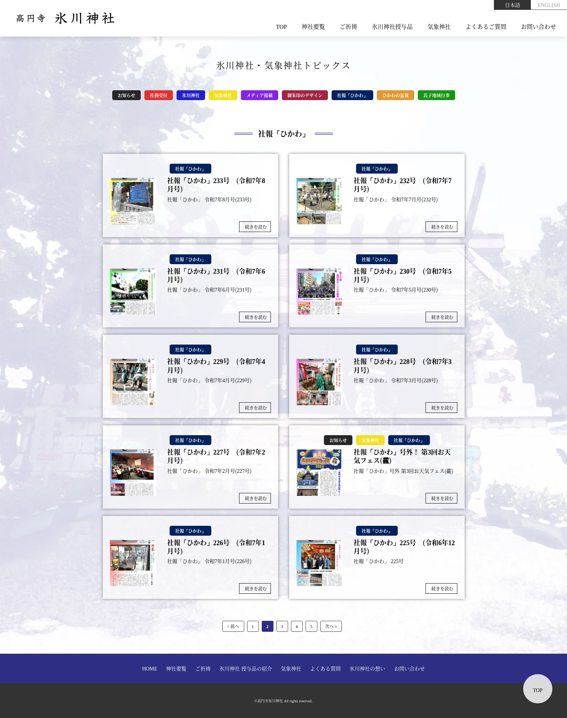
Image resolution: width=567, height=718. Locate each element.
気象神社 (439, 26)
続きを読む (256, 227)
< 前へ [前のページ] (233, 626)
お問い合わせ (538, 26)
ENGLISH (549, 4)
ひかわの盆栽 (395, 95)
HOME (149, 668)
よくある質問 (325, 668)
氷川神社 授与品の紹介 (245, 668)
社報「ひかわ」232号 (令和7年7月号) (402, 184)
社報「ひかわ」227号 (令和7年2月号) (216, 456)
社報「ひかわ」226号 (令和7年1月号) (216, 546)
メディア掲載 (259, 95)
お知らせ (126, 95)
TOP (281, 26)
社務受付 (158, 95)
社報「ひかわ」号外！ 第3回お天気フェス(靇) (402, 456)
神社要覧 (313, 26)
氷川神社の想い (367, 668)
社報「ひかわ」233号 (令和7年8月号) (216, 184)
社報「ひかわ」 (352, 95)
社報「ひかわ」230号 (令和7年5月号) (402, 275)
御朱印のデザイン (304, 95)
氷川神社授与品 (392, 26)
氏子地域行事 (436, 95)
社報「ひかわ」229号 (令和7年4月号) (216, 365)
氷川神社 (191, 95)
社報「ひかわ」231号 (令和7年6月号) (216, 275)
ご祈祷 (348, 26)
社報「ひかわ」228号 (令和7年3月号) (402, 365)
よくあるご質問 (485, 26)
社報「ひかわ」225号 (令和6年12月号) (404, 546)
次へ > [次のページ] (331, 626)
